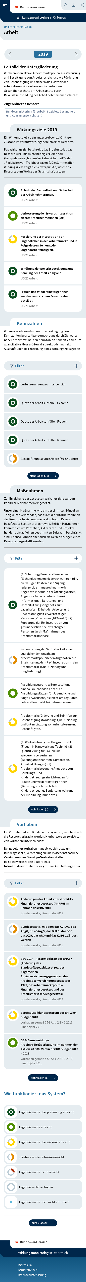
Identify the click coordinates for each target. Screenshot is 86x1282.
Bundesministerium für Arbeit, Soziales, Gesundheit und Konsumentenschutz (40, 113)
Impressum (25, 1265)
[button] (5, 4)
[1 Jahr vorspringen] (75, 54)
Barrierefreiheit (27, 1270)
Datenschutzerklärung (32, 1275)
